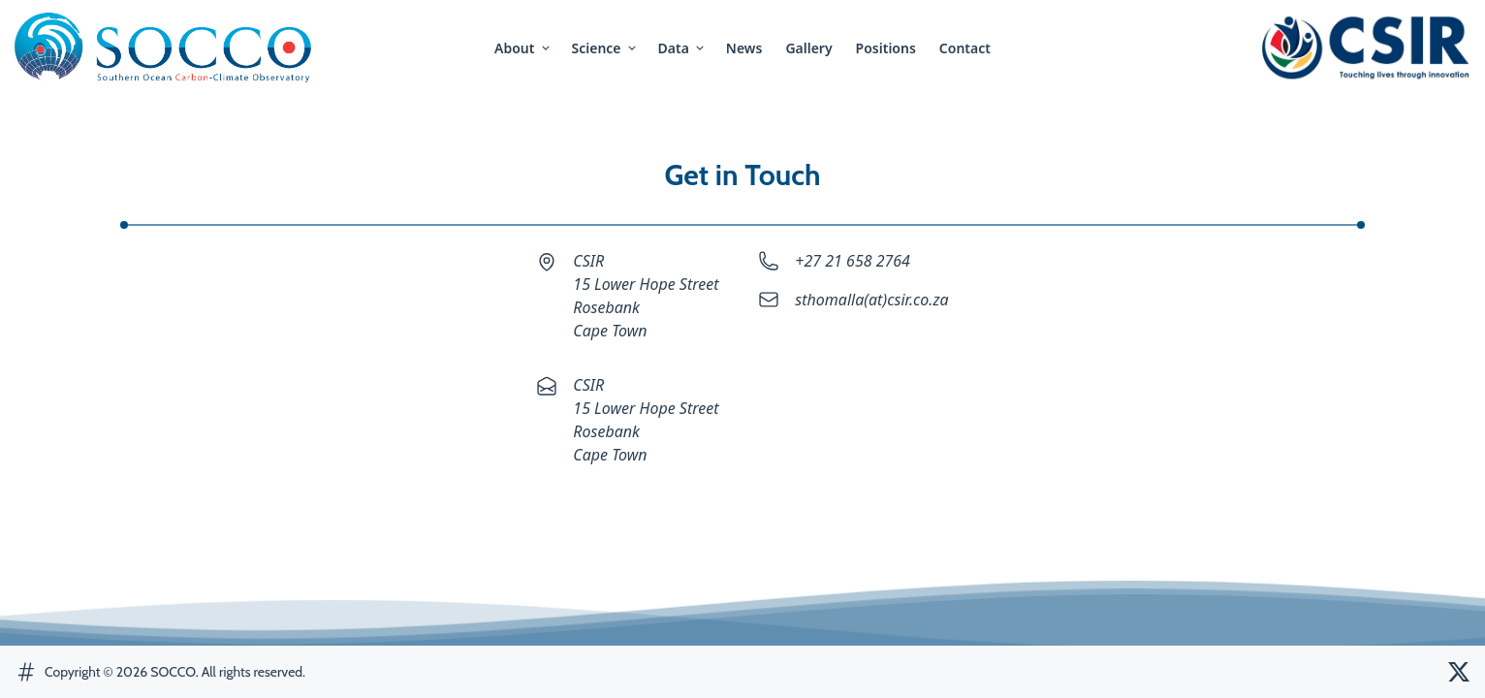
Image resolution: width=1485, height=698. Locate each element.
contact (965, 48)
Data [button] (682, 48)
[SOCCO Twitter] (1458, 671)
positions (886, 48)
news (744, 48)
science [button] (605, 48)
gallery (808, 48)
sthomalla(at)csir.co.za (871, 299)
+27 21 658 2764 (852, 260)
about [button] (523, 48)
